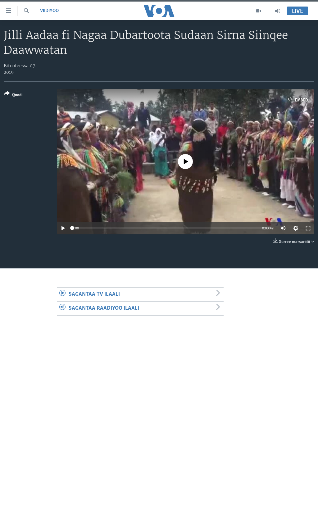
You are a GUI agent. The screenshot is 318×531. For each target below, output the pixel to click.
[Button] (13, 95)
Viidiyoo (49, 10)
